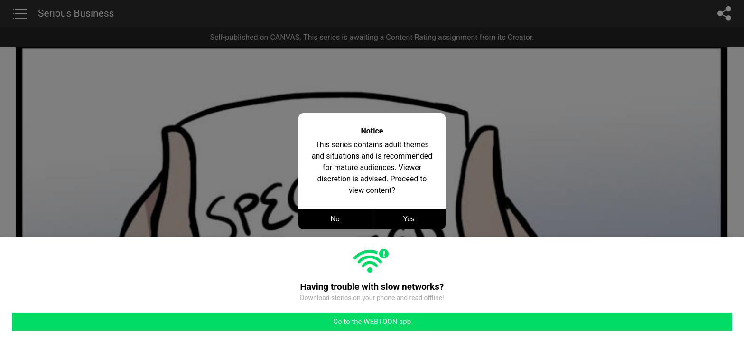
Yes (409, 219)
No (335, 219)
